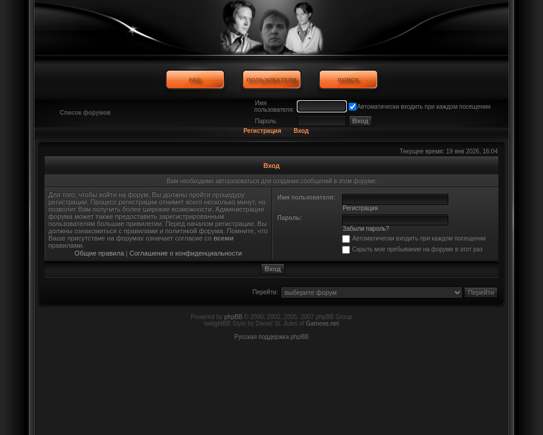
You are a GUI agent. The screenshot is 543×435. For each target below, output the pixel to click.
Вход (301, 130)
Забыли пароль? (366, 228)
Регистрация (262, 130)
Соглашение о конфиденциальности (186, 253)
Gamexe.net (322, 323)
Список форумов (85, 112)
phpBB (233, 317)
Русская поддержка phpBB (271, 337)
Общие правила (99, 253)
